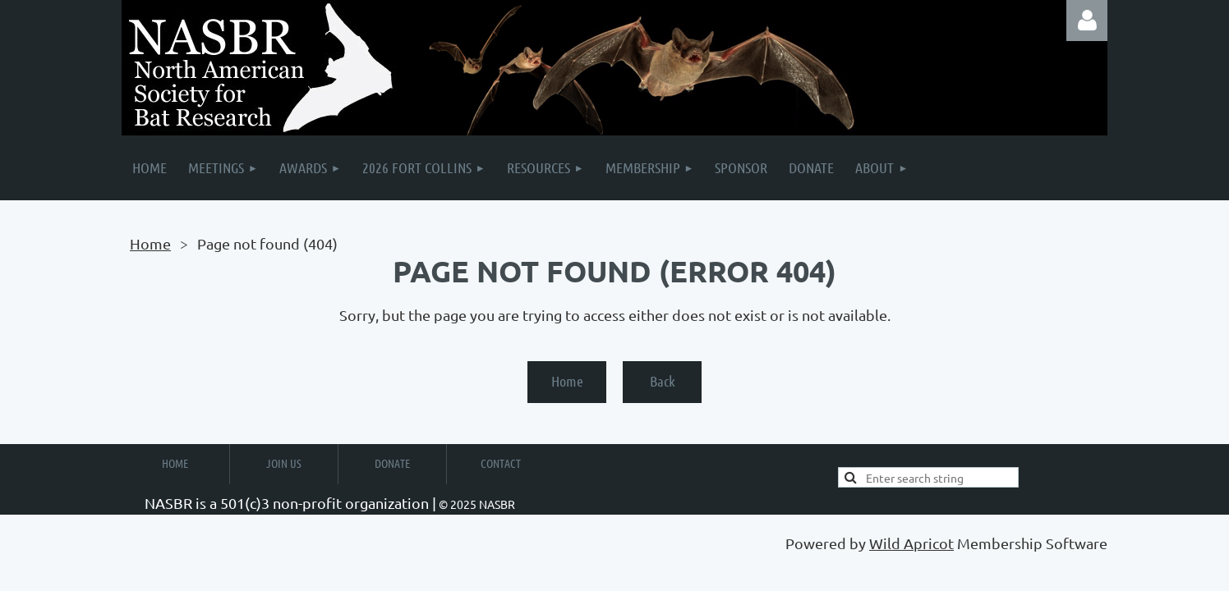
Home (150, 243)
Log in (1086, 20)
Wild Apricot (911, 543)
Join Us (283, 463)
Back (662, 381)
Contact (501, 463)
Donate (392, 463)
